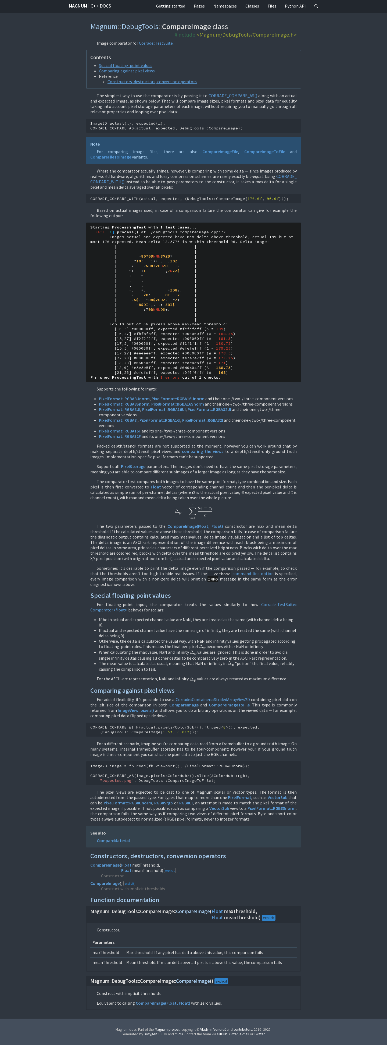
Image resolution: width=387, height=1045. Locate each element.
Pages (199, 6)
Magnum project (167, 1029)
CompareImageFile (220, 151)
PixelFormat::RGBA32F (120, 436)
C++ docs (101, 6)
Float (156, 487)
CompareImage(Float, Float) (195, 526)
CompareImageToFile (264, 151)
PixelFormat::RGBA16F (120, 431)
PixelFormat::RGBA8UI (119, 409)
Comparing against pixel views (127, 70)
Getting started (170, 6)
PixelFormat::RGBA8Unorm (124, 398)
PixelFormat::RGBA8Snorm (124, 404)
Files (272, 6)
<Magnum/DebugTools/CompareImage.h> (246, 34)
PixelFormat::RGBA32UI (209, 409)
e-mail (244, 1034)
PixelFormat (239, 797)
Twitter (259, 1034)
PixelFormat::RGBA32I (202, 420)
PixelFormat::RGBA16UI (164, 409)
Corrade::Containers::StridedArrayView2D (213, 699)
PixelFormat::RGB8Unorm (128, 802)
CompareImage (184, 705)
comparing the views (202, 451)
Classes (252, 6)
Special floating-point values (125, 65)
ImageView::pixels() (136, 710)
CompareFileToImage (110, 157)
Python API (295, 6)
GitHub (222, 1034)
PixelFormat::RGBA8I (118, 420)
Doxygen (150, 1034)
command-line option (253, 573)
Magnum (78, 6)
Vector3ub (278, 797)
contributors (243, 1029)
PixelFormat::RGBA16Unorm (178, 398)
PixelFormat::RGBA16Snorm (177, 404)
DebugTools (139, 26)
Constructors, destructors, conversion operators (152, 81)
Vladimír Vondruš (213, 1029)
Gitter (233, 1034)
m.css (179, 1034)
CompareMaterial (113, 840)
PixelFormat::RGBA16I (159, 420)
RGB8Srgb (163, 802)
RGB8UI (186, 802)
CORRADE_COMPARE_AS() (233, 95)
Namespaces (225, 6)
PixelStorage (133, 466)
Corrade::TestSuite (156, 43)
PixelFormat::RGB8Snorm (272, 808)
